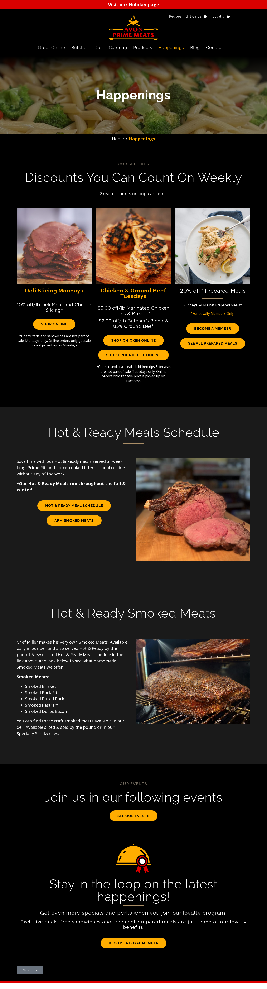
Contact (214, 47)
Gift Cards (194, 16)
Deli (98, 47)
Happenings (171, 47)
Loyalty (218, 16)
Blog (195, 47)
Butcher (79, 47)
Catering (118, 47)
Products (142, 47)
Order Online (51, 47)
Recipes (175, 16)
